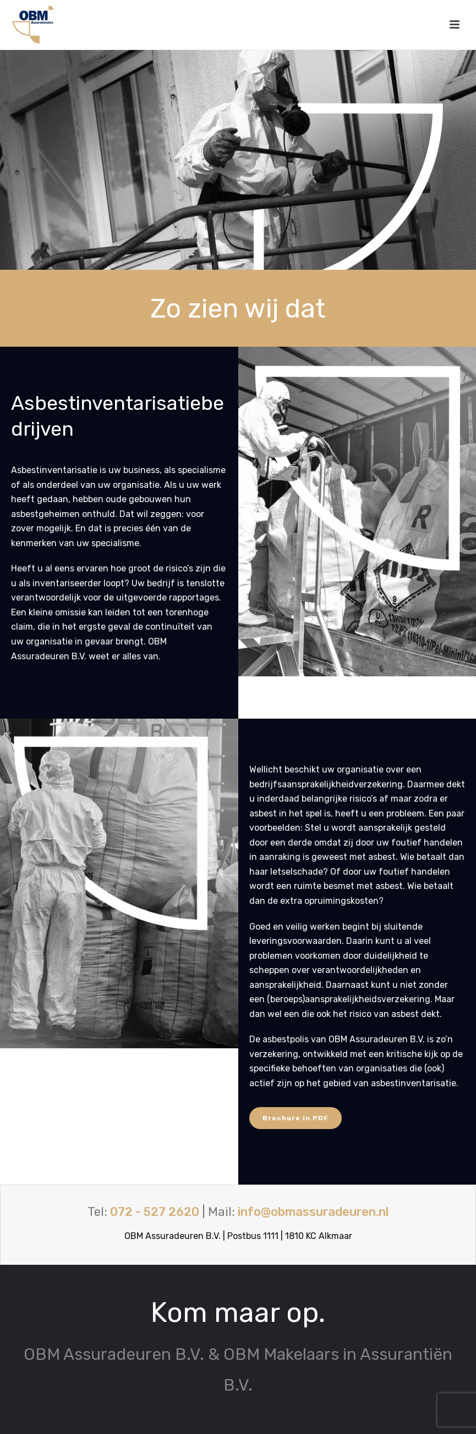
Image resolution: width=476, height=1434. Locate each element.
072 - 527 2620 (154, 1211)
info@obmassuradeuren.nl (313, 1211)
